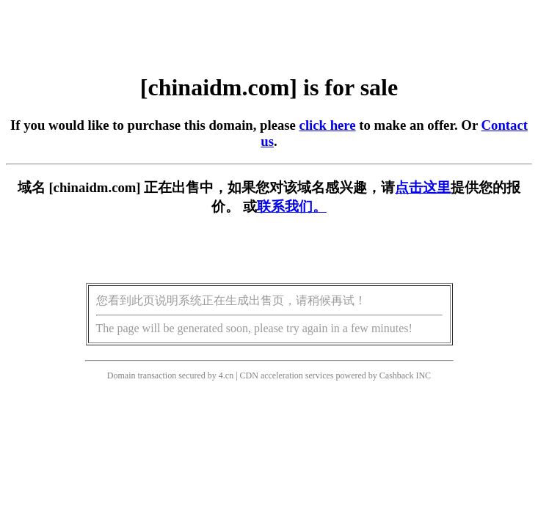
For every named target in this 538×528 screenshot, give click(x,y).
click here (327, 125)
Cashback (396, 375)
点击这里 (423, 187)
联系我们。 (292, 206)
